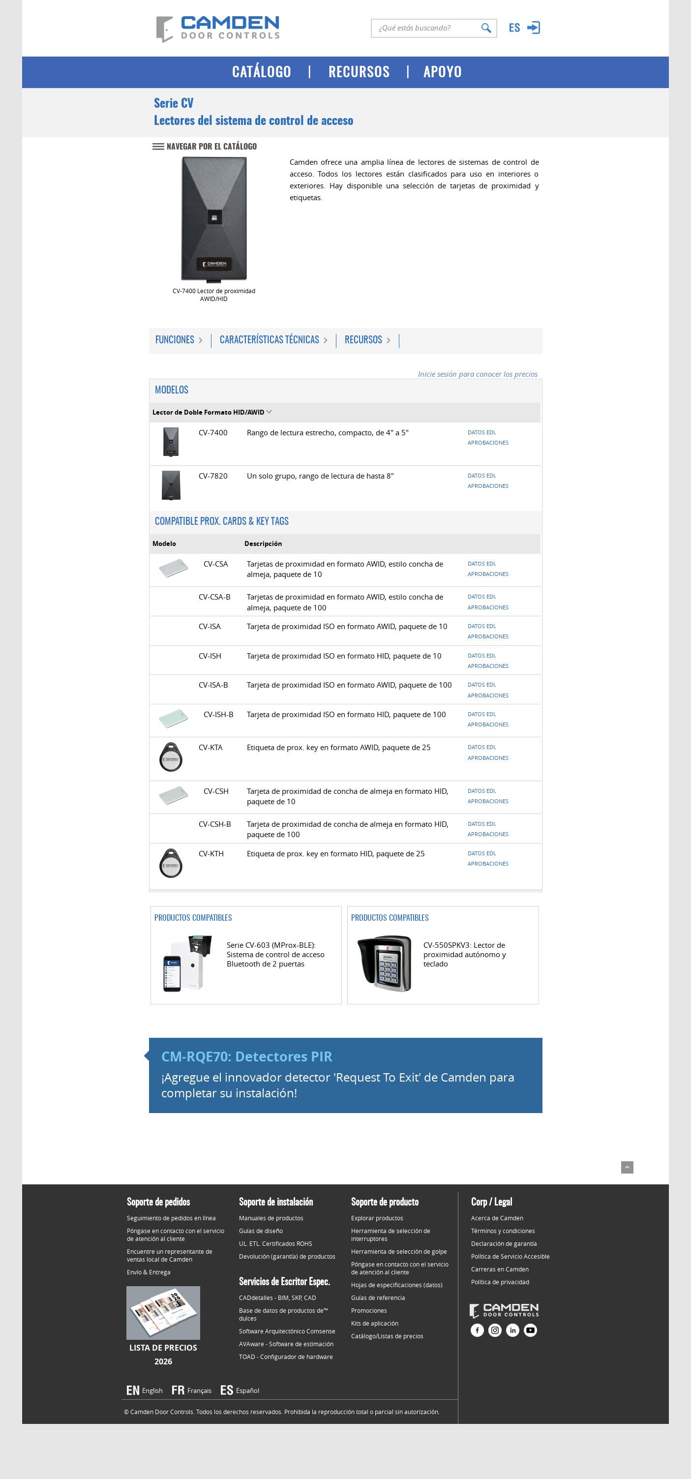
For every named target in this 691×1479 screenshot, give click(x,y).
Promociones (369, 1310)
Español (247, 1390)
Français (199, 1390)
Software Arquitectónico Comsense (287, 1331)
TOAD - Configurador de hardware (286, 1356)
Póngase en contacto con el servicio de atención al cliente (175, 1234)
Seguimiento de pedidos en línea (171, 1218)
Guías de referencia (378, 1297)
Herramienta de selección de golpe (399, 1251)
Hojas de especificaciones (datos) (397, 1285)
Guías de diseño (261, 1231)
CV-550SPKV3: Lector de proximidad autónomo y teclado (464, 954)
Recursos (363, 340)
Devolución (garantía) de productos (287, 1256)
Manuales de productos (271, 1218)
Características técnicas (269, 340)
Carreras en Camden (500, 1269)
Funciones (174, 340)
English (152, 1390)
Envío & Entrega (149, 1272)
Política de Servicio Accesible (510, 1256)
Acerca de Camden (497, 1218)
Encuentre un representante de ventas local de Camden (169, 1255)
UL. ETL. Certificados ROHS (275, 1243)
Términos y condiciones (503, 1231)
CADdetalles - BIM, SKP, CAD (277, 1297)
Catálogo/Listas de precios (387, 1336)
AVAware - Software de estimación (286, 1344)
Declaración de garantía (504, 1243)
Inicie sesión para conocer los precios (478, 374)
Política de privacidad (500, 1282)
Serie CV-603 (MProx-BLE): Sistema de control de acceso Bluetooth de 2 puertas (276, 954)
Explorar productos (377, 1218)
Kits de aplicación (374, 1323)
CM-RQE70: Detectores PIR (246, 1056)
